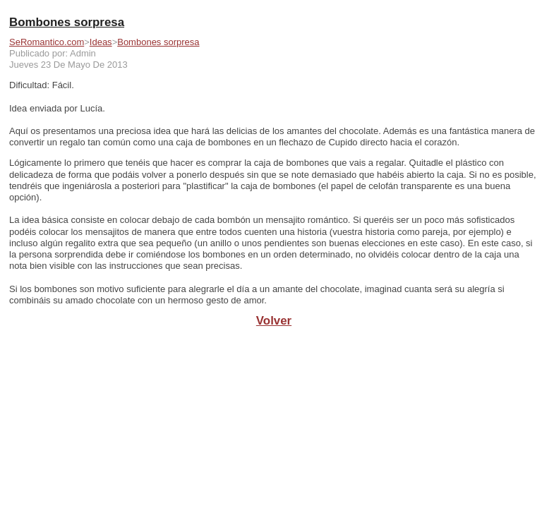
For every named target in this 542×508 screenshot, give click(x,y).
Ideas (101, 42)
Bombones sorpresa (158, 42)
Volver (273, 320)
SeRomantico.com (46, 42)
